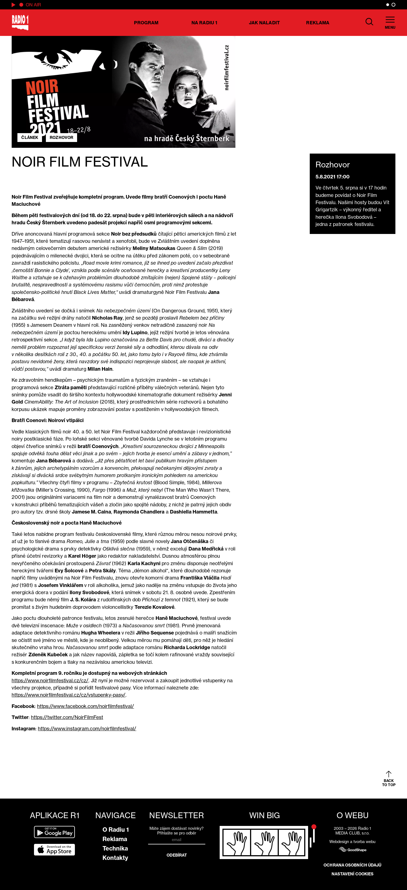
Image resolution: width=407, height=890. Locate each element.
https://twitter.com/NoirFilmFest (67, 717)
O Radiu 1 (116, 829)
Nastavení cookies (353, 873)
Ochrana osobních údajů (352, 865)
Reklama (317, 22)
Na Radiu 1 (204, 22)
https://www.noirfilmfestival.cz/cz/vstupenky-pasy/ (68, 695)
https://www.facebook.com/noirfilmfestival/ (85, 706)
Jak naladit (264, 22)
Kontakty (115, 858)
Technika (115, 848)
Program (146, 22)
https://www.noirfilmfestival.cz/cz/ (50, 680)
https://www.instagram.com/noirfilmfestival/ (87, 728)
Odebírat (177, 855)
